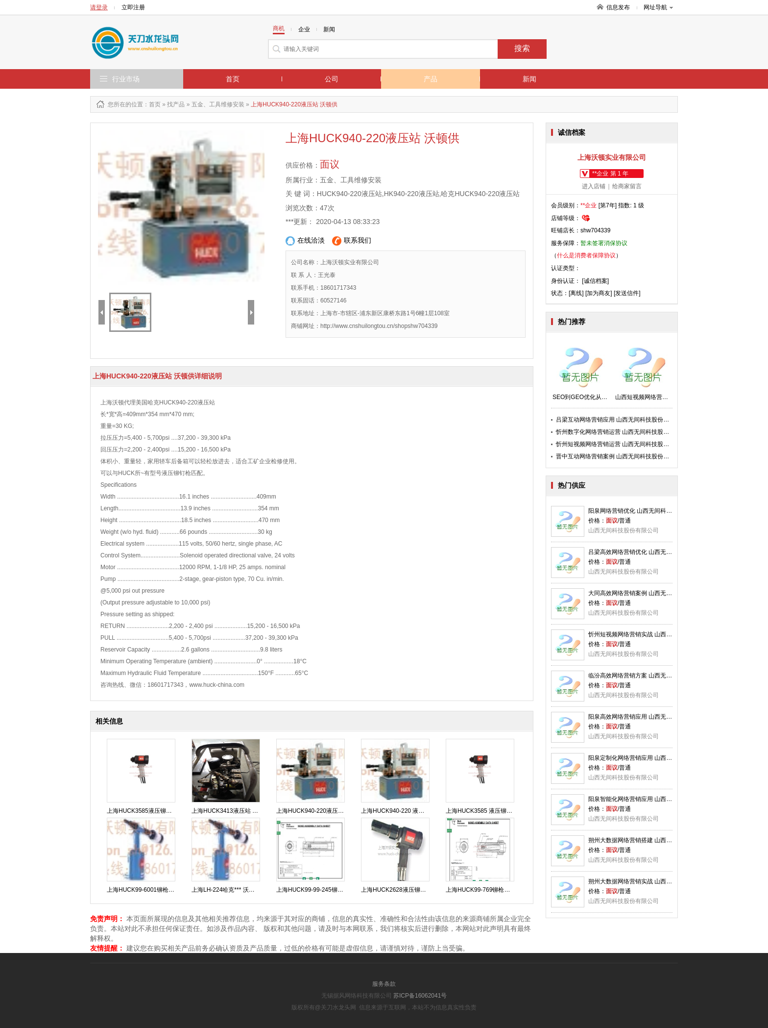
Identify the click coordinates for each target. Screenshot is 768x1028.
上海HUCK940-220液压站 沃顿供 (319, 810)
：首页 (152, 104)
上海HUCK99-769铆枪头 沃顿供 (487, 889)
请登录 (99, 7)
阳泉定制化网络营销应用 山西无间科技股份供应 (650, 757)
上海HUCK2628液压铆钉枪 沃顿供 (406, 889)
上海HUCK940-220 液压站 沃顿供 (405, 810)
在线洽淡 (305, 241)
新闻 (529, 79)
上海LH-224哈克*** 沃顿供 (226, 889)
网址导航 (658, 7)
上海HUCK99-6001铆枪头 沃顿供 (150, 889)
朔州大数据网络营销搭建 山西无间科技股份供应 (650, 840)
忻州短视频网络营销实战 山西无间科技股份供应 (650, 634)
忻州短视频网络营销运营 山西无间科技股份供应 (618, 444)
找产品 (176, 104)
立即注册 (133, 7)
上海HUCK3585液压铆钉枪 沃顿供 (152, 810)
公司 (331, 79)
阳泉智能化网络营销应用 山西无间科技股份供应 (650, 799)
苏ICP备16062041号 (420, 995)
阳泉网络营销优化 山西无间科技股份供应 (642, 510)
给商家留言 (627, 186)
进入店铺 (593, 186)
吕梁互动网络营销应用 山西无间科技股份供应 (615, 419)
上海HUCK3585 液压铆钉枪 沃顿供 (491, 810)
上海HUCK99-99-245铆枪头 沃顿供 (322, 889)
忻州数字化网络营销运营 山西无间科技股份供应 (618, 431)
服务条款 (384, 983)
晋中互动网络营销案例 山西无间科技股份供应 (615, 456)
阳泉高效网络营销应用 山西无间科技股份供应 (647, 716)
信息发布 (618, 7)
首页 (233, 79)
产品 (430, 79)
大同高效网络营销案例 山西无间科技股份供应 (647, 593)
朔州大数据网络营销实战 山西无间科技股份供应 (650, 881)
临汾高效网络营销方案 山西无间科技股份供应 (647, 675)
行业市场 (126, 79)
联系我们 (351, 241)
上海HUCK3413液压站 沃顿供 (231, 810)
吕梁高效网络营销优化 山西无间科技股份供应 (647, 552)
